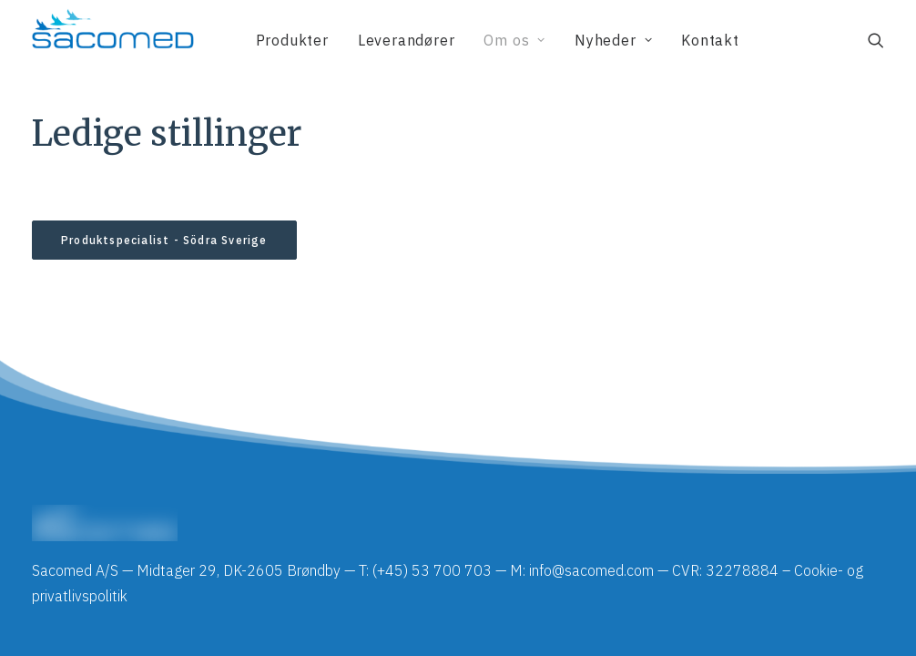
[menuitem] (292, 40)
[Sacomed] (113, 40)
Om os (514, 40)
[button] (876, 40)
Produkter (292, 40)
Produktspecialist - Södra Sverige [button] (164, 240)
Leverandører (406, 40)
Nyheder (613, 40)
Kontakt (710, 40)
